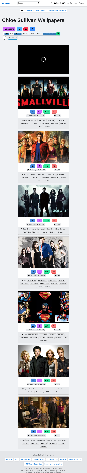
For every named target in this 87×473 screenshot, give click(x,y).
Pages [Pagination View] (25, 33)
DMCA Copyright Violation (33, 464)
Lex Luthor (61, 334)
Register (81, 3)
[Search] (38, 3)
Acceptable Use (52, 459)
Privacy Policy (25, 459)
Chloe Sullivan (40, 11)
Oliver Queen (42, 120)
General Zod (32, 120)
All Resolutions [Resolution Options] (49, 33)
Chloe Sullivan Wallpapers (57, 11)
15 (47, 220)
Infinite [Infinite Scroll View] (17, 33)
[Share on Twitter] (19, 29)
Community (67, 3)
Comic (65, 337)
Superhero (58, 337)
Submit (57, 3)
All (4, 38)
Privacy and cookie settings (53, 464)
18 (47, 112)
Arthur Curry (51, 174)
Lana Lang (52, 334)
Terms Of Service (38, 459)
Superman (63, 123)
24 (47, 166)
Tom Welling (60, 120)
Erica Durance (31, 229)
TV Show (29, 11)
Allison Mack (34, 123)
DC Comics (43, 334)
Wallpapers (13, 38)
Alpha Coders (6, 3)
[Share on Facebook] (32, 29)
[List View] (11, 34)
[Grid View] (7, 34)
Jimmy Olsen (52, 280)
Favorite (9, 29)
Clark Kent (54, 123)
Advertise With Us (75, 459)
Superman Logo (33, 334)
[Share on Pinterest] (26, 29)
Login (75, 3)
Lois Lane (51, 120)
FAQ (16, 459)
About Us (9, 459)
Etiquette (63, 459)
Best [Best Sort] (32, 33)
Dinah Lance (41, 174)
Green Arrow (24, 123)
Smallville (47, 126)
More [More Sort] (39, 33)
